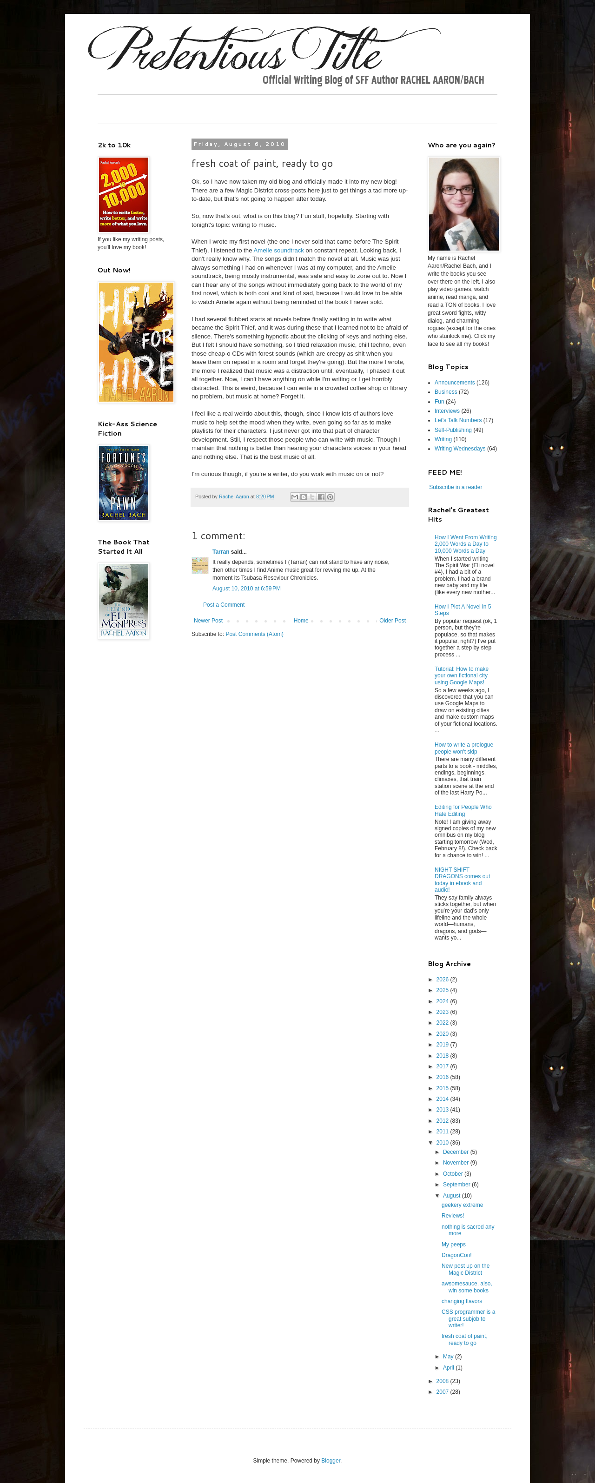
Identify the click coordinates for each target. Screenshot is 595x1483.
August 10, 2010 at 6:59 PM (246, 588)
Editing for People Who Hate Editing (463, 810)
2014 (443, 1099)
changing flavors (462, 1301)
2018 (443, 1056)
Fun (439, 401)
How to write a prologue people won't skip (464, 748)
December (456, 1152)
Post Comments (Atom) (254, 634)
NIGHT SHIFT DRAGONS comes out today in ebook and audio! (462, 880)
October (453, 1174)
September (457, 1184)
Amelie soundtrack (278, 250)
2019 (443, 1044)
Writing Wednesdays (460, 448)
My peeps (454, 1244)
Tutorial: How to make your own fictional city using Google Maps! (462, 676)
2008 (443, 1381)
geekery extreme (462, 1205)
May (449, 1356)
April (449, 1367)
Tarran (220, 552)
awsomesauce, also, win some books (467, 1286)
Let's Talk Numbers (458, 420)
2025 (443, 990)
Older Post (392, 620)
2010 (443, 1142)
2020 (443, 1034)
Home (301, 620)
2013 (443, 1109)
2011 (443, 1131)
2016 (443, 1077)
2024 (443, 1001)
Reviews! (453, 1215)
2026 (443, 979)
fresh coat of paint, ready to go (465, 1339)
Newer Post (208, 620)
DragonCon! (457, 1255)
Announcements (455, 382)
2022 (443, 1023)
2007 (443, 1392)
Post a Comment (224, 605)
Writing (443, 439)
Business (446, 392)
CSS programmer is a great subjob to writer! (468, 1319)
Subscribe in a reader (455, 487)
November (456, 1162)
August (452, 1195)
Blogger (330, 1460)
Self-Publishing (453, 430)
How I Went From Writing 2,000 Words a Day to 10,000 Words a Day (466, 544)
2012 (443, 1121)
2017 (443, 1066)
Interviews (447, 411)
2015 (443, 1088)
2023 (443, 1012)
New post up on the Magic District (465, 1269)
